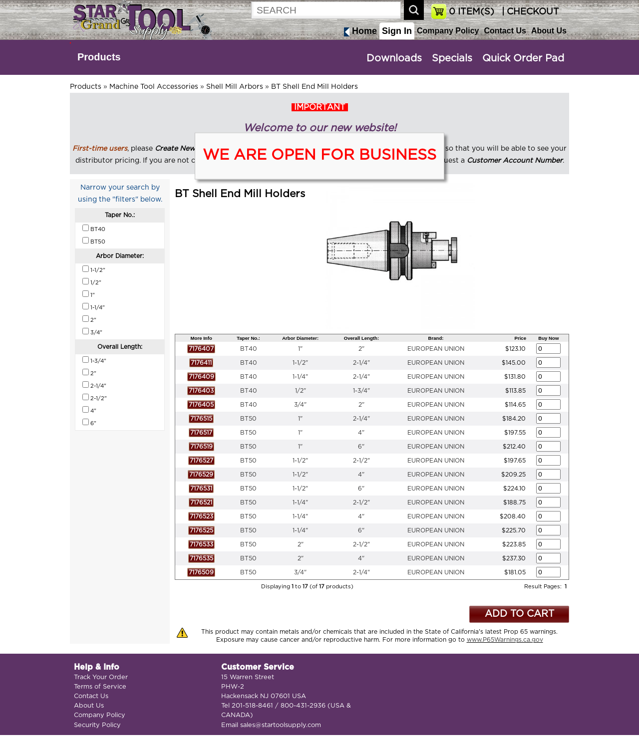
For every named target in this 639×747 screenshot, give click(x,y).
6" (361, 447)
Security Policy (97, 725)
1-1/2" (300, 363)
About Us (549, 30)
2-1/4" (361, 363)
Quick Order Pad (523, 58)
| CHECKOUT (529, 11)
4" (361, 433)
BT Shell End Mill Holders (314, 86)
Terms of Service (100, 687)
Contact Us (505, 30)
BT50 (248, 419)
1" (300, 349)
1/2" (300, 391)
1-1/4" (300, 377)
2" (361, 349)
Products (99, 56)
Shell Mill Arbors (234, 86)
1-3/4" (361, 391)
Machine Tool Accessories (153, 86)
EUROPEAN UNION (435, 349)
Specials (452, 58)
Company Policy (448, 30)
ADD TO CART (519, 614)
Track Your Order (101, 677)
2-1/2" (361, 461)
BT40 (248, 349)
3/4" (300, 405)
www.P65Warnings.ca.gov (505, 640)
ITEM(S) (471, 11)
